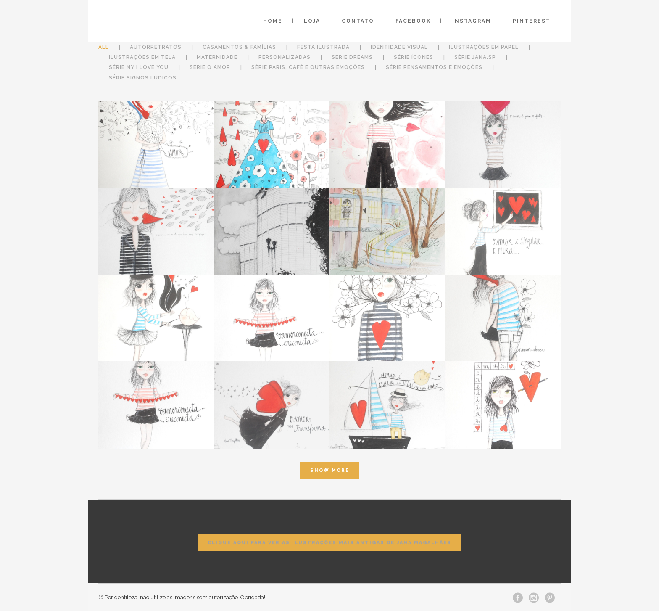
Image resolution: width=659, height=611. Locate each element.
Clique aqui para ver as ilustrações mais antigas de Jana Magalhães (329, 542)
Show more (329, 470)
